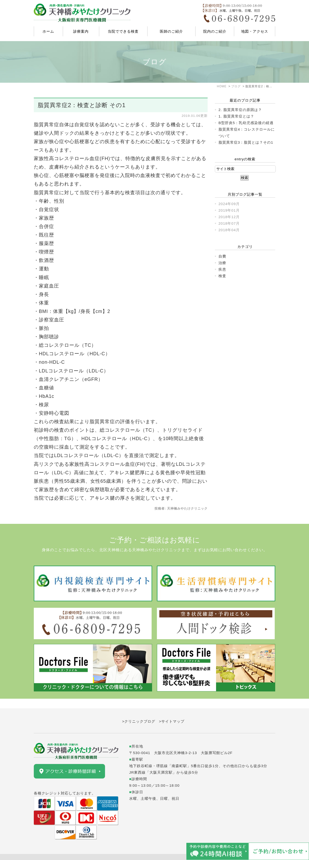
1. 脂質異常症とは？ (236, 116)
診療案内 (81, 31)
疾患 (222, 269)
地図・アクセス (254, 31)
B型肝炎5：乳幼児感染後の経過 (246, 123)
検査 (222, 276)
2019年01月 (229, 210)
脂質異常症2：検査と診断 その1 (82, 105)
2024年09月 (229, 204)
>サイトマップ (172, 712)
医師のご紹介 (171, 31)
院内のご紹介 (214, 31)
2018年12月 (229, 217)
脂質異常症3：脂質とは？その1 (245, 142)
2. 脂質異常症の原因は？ (240, 110)
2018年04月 (229, 230)
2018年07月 (229, 223)
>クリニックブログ (138, 712)
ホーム (48, 31)
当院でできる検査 (123, 31)
